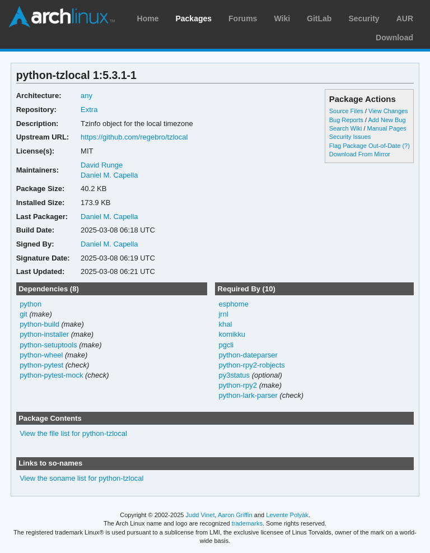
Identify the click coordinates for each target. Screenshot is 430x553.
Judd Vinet (200, 515)
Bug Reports (346, 120)
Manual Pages (386, 128)
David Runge (102, 165)
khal (225, 324)
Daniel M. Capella (109, 175)
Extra (89, 109)
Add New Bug (386, 120)
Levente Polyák (287, 515)
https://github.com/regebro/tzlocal (134, 137)
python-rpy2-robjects (251, 365)
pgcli (225, 345)
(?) (405, 145)
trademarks (247, 523)
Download (394, 37)
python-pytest (41, 365)
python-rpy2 (237, 385)
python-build (39, 324)
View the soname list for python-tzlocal (81, 478)
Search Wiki (345, 128)
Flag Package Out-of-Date (365, 145)
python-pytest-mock (51, 375)
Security (363, 18)
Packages (193, 18)
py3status (234, 375)
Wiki (282, 18)
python (30, 304)
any (86, 95)
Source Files (346, 111)
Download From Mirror (359, 154)
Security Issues (350, 136)
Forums (242, 18)
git (23, 314)
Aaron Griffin (235, 515)
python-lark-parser (247, 395)
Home (148, 18)
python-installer (44, 334)
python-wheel (41, 355)
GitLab (319, 18)
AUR (404, 18)
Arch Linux (61, 17)
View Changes (388, 111)
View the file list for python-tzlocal (73, 433)
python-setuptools (48, 345)
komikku (231, 334)
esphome (233, 304)
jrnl (223, 314)
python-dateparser (247, 355)
